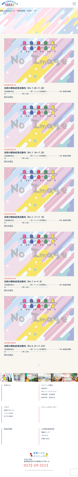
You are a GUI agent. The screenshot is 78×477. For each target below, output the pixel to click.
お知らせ (7, 385)
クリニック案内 (47, 385)
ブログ (6, 407)
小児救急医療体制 (47, 429)
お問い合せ (45, 439)
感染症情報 (8, 429)
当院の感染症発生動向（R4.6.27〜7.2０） (25, 346)
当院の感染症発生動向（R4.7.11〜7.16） (24, 217)
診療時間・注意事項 (48, 394)
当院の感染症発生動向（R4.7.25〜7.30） (24, 88)
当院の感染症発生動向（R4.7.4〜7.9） (23, 281)
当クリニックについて (48, 391)
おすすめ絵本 (8, 416)
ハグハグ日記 (8, 413)
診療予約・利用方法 (48, 397)
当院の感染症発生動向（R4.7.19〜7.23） (24, 152)
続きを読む (8, 97)
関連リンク (45, 432)
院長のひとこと (9, 410)
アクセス (44, 435)
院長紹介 (44, 388)
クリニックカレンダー (49, 407)
